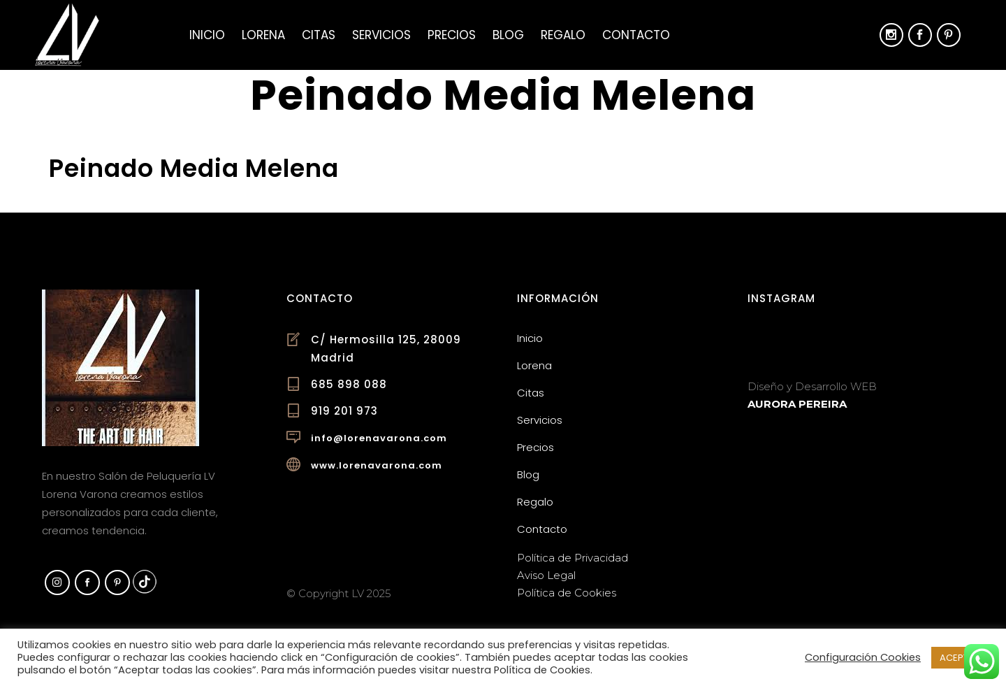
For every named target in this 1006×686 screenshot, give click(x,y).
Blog (528, 474)
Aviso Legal (546, 575)
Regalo (535, 501)
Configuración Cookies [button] (863, 657)
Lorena (534, 365)
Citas (530, 392)
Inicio (530, 338)
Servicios (539, 420)
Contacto (542, 529)
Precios (535, 447)
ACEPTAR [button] (960, 657)
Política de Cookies (566, 592)
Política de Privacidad (572, 557)
